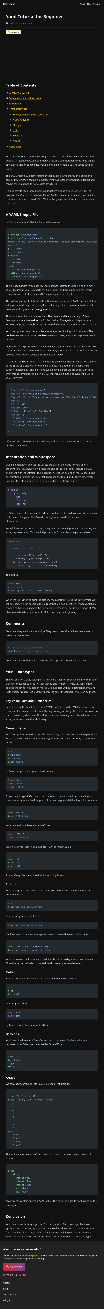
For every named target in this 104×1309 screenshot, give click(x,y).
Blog (89, 4)
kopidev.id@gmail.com (33, 1255)
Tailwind (96, 4)
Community (9, 1294)
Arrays (16, 140)
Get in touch (14, 1266)
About (82, 4)
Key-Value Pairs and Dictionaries (31, 114)
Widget (7, 1300)
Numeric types (21, 119)
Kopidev (9, 4)
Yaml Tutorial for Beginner (34, 17)
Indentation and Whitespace (25, 98)
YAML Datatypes (18, 108)
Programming (13, 32)
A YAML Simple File (19, 93)
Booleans (18, 135)
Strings (17, 125)
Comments (15, 103)
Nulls (15, 130)
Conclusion (15, 146)
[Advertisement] (52, 55)
